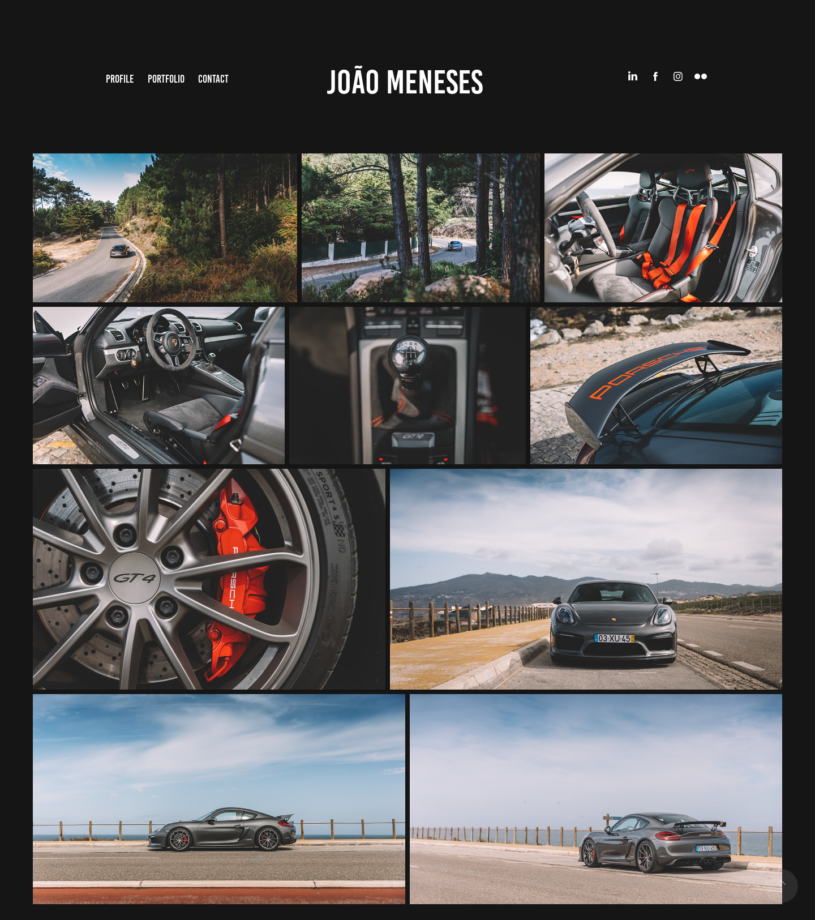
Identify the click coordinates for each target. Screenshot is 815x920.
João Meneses (405, 82)
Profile (120, 79)
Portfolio (166, 79)
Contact (213, 79)
